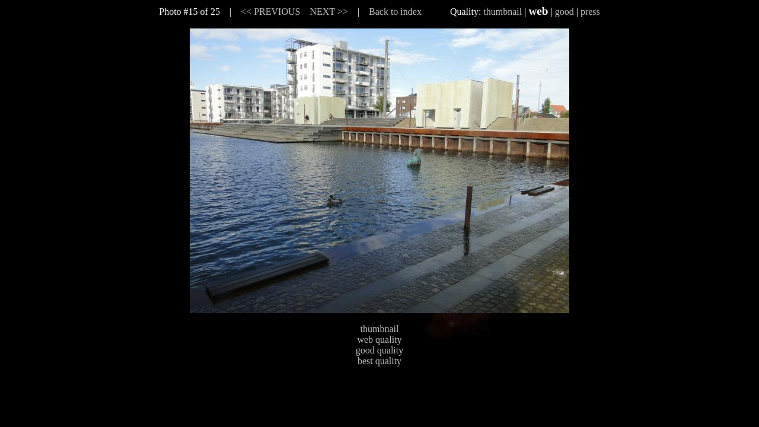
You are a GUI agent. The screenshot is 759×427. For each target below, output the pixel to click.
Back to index (395, 12)
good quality (379, 350)
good (564, 12)
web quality (379, 339)
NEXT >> (328, 12)
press (590, 12)
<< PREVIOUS (270, 12)
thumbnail (502, 12)
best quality (379, 361)
